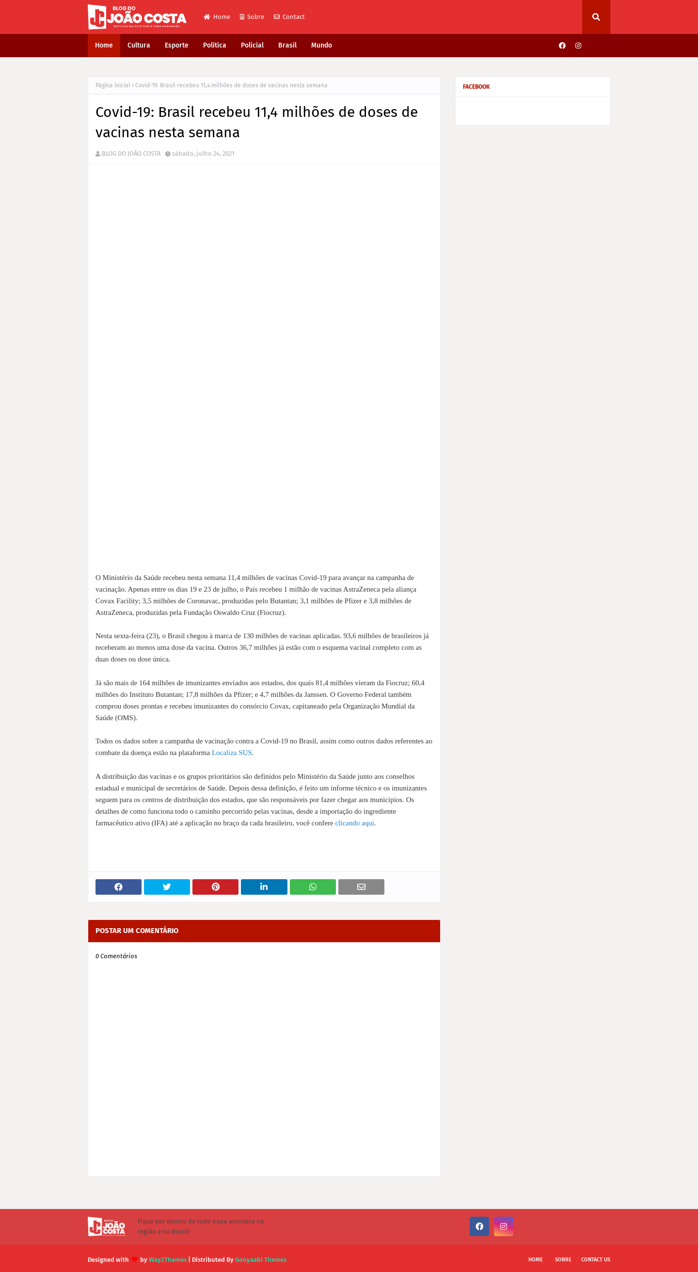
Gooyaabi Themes (260, 1256)
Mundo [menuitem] (321, 45)
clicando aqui (354, 819)
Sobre (252, 16)
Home (217, 16)
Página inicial (112, 85)
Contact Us (595, 1256)
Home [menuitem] (104, 45)
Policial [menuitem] (252, 45)
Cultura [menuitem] (138, 45)
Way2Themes (168, 1256)
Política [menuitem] (214, 45)
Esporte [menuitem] (177, 45)
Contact (289, 16)
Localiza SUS (232, 749)
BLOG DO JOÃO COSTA (131, 153)
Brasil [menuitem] (287, 45)
